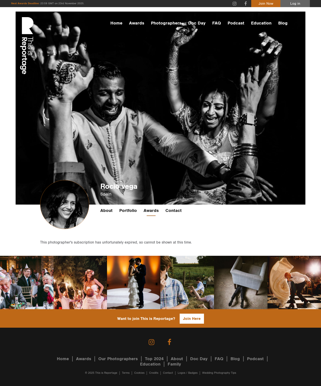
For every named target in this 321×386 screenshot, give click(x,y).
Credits (153, 373)
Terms (126, 373)
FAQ (216, 23)
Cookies (139, 373)
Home (116, 23)
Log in (295, 4)
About (106, 210)
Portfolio (128, 210)
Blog (283, 23)
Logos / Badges (188, 373)
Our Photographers (118, 359)
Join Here (192, 318)
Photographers (166, 23)
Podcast (236, 23)
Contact (173, 210)
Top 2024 (154, 359)
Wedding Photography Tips (219, 373)
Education (261, 23)
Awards (136, 23)
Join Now (266, 4)
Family (174, 364)
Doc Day (197, 23)
